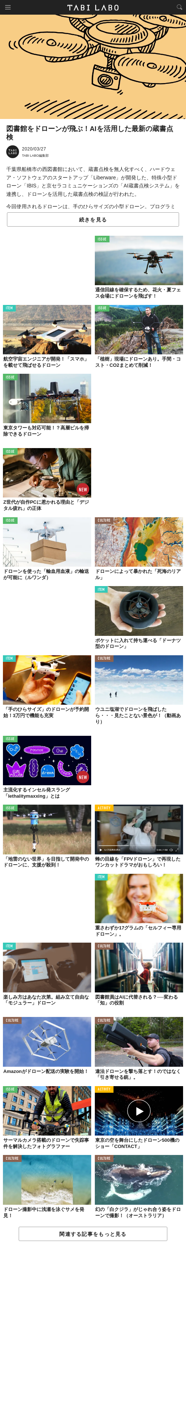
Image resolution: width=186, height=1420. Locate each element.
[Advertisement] (93, 1330)
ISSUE (102, 240)
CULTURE (104, 521)
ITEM (9, 308)
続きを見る (93, 220)
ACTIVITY (104, 808)
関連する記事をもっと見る (92, 1234)
